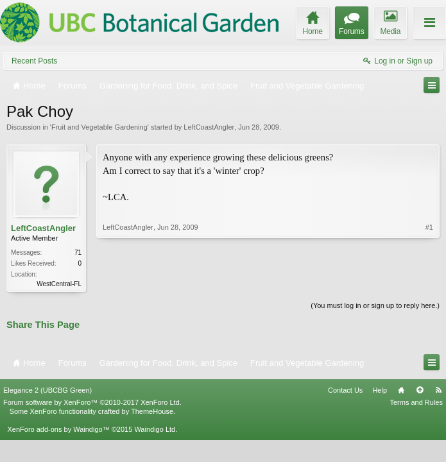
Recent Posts (34, 60)
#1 (429, 227)
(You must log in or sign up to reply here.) (375, 305)
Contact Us (345, 390)
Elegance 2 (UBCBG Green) (47, 390)
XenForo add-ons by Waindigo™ (58, 429)
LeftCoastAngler (209, 127)
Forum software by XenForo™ (92, 402)
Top (419, 390)
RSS (438, 390)
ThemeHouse (152, 411)
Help (379, 390)
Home (401, 390)
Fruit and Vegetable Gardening (99, 127)
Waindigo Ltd (154, 429)
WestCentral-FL (59, 283)
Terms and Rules (416, 402)
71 (77, 252)
